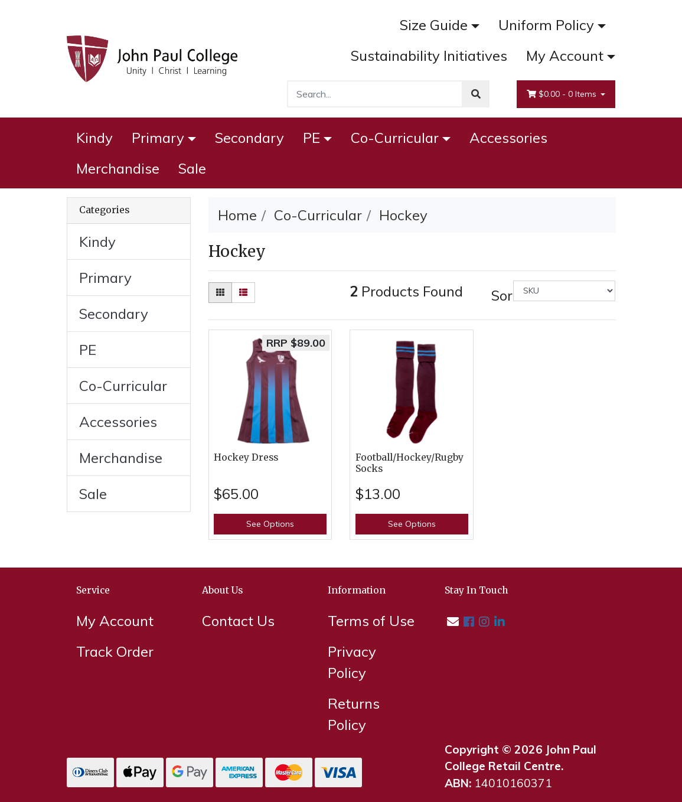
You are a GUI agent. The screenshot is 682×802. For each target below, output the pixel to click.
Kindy (94, 137)
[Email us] (453, 621)
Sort (500, 295)
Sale (192, 168)
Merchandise (117, 168)
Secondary (249, 137)
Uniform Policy (546, 25)
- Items (563, 94)
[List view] (243, 292)
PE (311, 137)
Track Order (115, 651)
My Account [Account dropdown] (564, 55)
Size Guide (434, 25)
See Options (270, 524)
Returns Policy (354, 714)
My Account (115, 621)
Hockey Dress (246, 457)
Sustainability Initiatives (429, 55)
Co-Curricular (395, 137)
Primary (158, 137)
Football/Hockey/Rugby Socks (409, 463)
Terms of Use (371, 621)
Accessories (508, 137)
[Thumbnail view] (220, 292)
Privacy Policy (352, 662)
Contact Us (238, 621)
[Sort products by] (564, 291)
